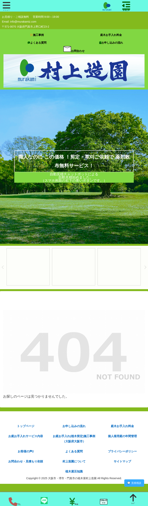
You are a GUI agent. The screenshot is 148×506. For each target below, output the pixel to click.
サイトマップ (122, 461)
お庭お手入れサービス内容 (25, 436)
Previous (3, 267)
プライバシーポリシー (122, 451)
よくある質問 (74, 451)
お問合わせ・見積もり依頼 (25, 461)
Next (145, 267)
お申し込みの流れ (74, 426)
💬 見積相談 (134, 483)
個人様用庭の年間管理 (122, 436)
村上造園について (74, 461)
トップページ (25, 426)
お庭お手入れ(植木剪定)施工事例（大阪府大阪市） (74, 438)
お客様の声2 (26, 451)
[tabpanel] (28, 267)
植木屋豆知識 (74, 471)
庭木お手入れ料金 (122, 426)
